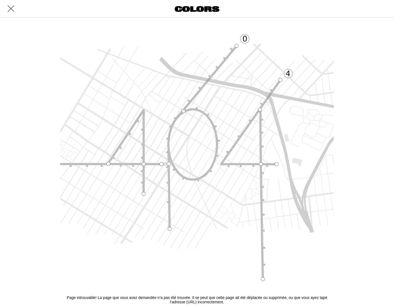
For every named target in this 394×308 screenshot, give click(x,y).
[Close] (11, 8)
